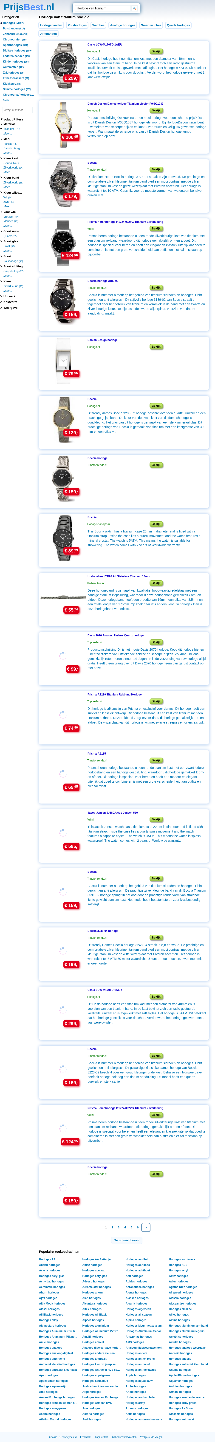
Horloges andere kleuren (98, 1353)
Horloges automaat (181, 1419)
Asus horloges (135, 1414)
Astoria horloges (93, 1414)
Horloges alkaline (180, 1309)
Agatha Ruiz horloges (183, 1287)
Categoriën (10, 17)
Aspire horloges (49, 1414)
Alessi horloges (49, 1309)
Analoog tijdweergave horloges (102, 1347)
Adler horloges (179, 1281)
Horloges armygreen (52, 1408)
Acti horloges (134, 1276)
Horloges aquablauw (139, 1380)
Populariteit (101, 1437)
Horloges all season (139, 1314)
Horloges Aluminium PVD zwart (102, 1331)
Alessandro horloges (182, 1303)
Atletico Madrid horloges (55, 1419)
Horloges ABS (178, 1265)
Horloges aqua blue (95, 1380)
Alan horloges (91, 1298)
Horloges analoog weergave (187, 1347)
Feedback (85, 1437)
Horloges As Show (181, 1408)
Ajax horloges (48, 1298)
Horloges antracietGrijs (141, 1369)
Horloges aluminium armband (188, 1325)
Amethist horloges (181, 1336)
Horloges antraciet (138, 1364)
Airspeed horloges (181, 1292)
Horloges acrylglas (94, 1276)
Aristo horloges (136, 1391)
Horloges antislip (180, 1358)
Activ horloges (178, 1276)
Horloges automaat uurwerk (144, 1419)
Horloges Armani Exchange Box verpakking (102, 1397)
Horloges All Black (94, 1314)
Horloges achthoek (138, 1270)
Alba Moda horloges (52, 1303)
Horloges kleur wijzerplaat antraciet (102, 1364)
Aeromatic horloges (52, 1287)
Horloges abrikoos (138, 1265)
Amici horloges (49, 1342)
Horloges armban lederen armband (59, 1403)
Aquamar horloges (181, 1380)
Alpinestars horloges (52, 1325)
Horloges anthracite (52, 1358)
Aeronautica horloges (140, 1287)
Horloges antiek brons (140, 1358)
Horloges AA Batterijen (97, 1259)
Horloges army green (183, 1403)
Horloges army (135, 1403)
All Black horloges (51, 1314)
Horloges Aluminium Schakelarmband (146, 1331)
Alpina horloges (136, 1320)
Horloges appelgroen (96, 1375)
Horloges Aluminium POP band (59, 1331)
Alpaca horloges (93, 1320)
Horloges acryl (178, 1270)
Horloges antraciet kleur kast (58, 1369)
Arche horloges (136, 1386)
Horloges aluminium (95, 1325)
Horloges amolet (93, 1342)
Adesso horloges (93, 1281)
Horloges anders (136, 1353)
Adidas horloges (136, 1281)
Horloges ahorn (92, 1292)
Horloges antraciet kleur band (188, 1364)
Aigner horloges (136, 1292)
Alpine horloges (179, 1320)
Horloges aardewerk (182, 1259)
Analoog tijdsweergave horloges (146, 1347)
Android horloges (180, 1353)
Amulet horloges (180, 1342)
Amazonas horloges (139, 1336)
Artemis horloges (137, 1408)
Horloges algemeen (138, 1309)
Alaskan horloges (137, 1298)
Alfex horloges (92, 1309)
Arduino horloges (180, 1386)
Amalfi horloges (92, 1336)
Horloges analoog (50, 1347)
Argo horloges (91, 1391)
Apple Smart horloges (53, 1380)
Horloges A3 (47, 1259)
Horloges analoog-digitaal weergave (59, 1353)
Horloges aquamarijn (52, 1386)
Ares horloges (48, 1391)
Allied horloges (179, 1314)
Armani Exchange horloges (57, 1397)
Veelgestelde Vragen (151, 1437)
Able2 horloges (92, 1265)
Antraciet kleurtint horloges (57, 1364)
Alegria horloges (136, 1303)
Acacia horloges (49, 1270)
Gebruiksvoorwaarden (124, 1437)
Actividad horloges (51, 1281)
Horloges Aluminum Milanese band (59, 1336)
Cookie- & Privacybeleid (63, 1437)
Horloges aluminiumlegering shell (189, 1331)
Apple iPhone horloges (184, 1375)
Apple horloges (136, 1375)
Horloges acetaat (93, 1270)
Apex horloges (48, 1375)
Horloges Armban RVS (97, 1403)
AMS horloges (135, 1342)
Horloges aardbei (137, 1259)
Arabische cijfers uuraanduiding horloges (102, 1386)
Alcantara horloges (95, 1303)
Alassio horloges (180, 1298)
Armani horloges (180, 1391)
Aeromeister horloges (96, 1287)
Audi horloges (91, 1419)
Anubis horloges (180, 1369)
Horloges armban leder (141, 1397)
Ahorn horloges (49, 1292)
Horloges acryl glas (52, 1276)
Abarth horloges (49, 1265)
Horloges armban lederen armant (189, 1397)
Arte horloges (91, 1408)
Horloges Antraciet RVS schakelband (102, 1369)
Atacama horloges (181, 1414)
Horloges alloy (48, 1320)
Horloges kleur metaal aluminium (146, 1325)
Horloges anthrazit (94, 1358)
